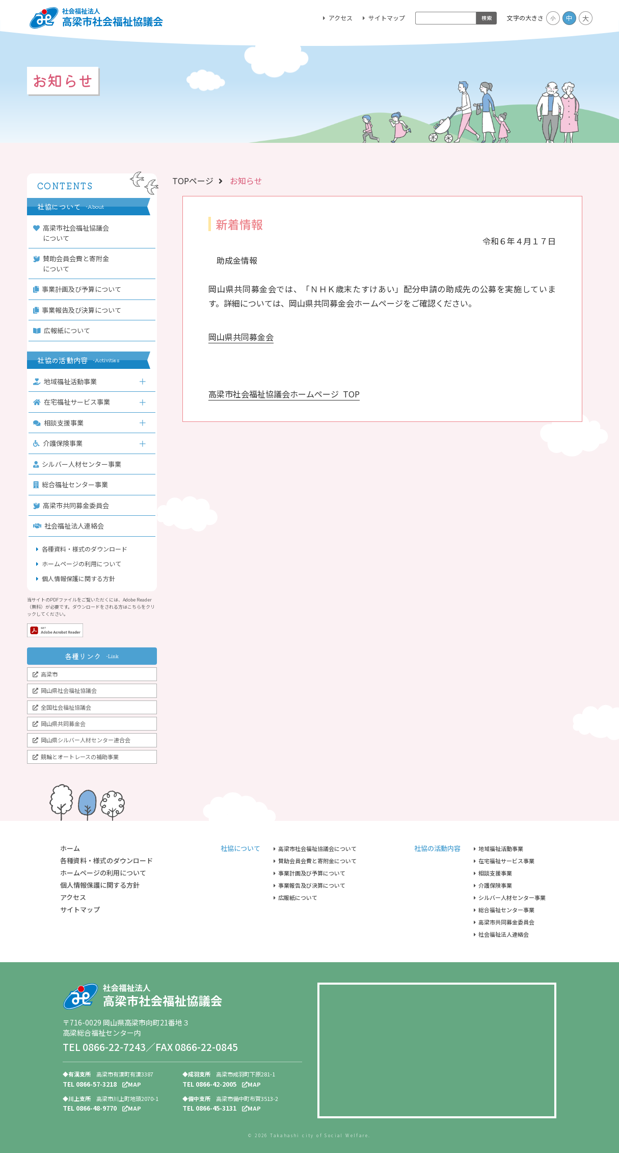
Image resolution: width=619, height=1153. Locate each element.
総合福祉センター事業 (73, 484)
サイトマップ (386, 17)
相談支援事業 (61, 423)
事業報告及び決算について (79, 310)
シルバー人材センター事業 (79, 464)
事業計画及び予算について (79, 289)
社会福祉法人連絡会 (71, 526)
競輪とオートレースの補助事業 (80, 757)
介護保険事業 (60, 443)
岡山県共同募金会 (63, 723)
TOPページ (192, 180)
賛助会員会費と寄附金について (73, 263)
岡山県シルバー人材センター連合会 (85, 740)
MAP (131, 1084)
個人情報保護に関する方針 (78, 578)
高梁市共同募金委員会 (73, 505)
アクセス (341, 17)
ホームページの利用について (81, 563)
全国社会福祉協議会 (66, 707)
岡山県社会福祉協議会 (69, 690)
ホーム (70, 848)
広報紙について (64, 330)
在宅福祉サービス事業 (74, 402)
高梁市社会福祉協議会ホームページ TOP (284, 394)
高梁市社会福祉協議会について (73, 233)
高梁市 (49, 674)
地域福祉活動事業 (67, 381)
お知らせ (246, 180)
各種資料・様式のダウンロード (84, 548)
